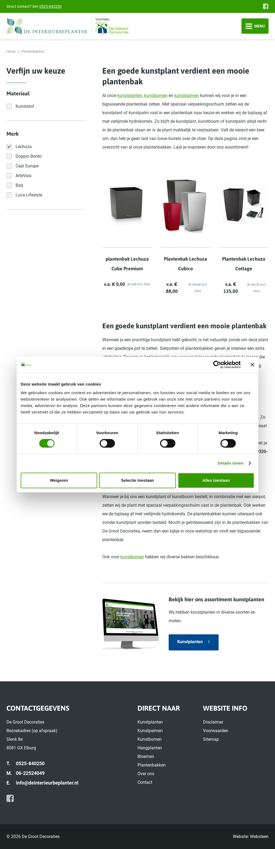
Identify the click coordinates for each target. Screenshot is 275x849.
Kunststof (25, 106)
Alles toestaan (216, 480)
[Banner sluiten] (252, 364)
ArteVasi (23, 175)
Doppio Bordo (29, 156)
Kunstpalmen (150, 730)
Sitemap (211, 739)
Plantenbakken (152, 765)
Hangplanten (150, 747)
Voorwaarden (215, 730)
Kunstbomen (150, 739)
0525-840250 (50, 6)
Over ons (146, 773)
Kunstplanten (190, 641)
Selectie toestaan (137, 480)
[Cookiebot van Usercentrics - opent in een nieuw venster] (217, 365)
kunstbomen (156, 95)
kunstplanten (129, 95)
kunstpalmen (186, 95)
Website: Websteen (251, 836)
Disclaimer (213, 722)
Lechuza (24, 146)
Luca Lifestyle (29, 194)
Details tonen (230, 463)
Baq (19, 185)
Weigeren (59, 480)
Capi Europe (27, 165)
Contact (145, 782)
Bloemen (146, 756)
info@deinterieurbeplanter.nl (47, 783)
